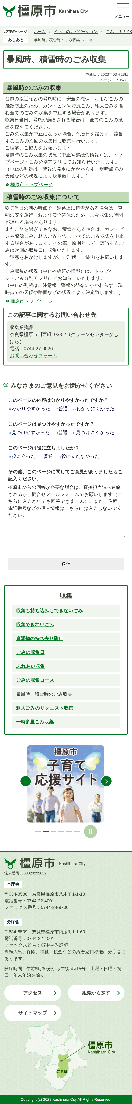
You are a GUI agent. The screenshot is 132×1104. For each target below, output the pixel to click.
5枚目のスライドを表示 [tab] (69, 831)
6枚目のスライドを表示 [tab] (77, 831)
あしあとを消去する (91, 40)
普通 (62, 408)
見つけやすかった (29, 432)
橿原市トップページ (31, 184)
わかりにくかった (94, 408)
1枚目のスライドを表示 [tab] (38, 831)
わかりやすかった (29, 408)
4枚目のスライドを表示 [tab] (61, 831)
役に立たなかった (79, 456)
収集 (66, 595)
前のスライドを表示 (25, 781)
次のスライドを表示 (106, 781)
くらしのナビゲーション (76, 31)
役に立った (22, 456)
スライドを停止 (90, 831)
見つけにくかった (93, 432)
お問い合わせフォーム (33, 355)
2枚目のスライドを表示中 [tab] (46, 831)
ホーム (40, 31)
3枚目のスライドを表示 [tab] (54, 831)
